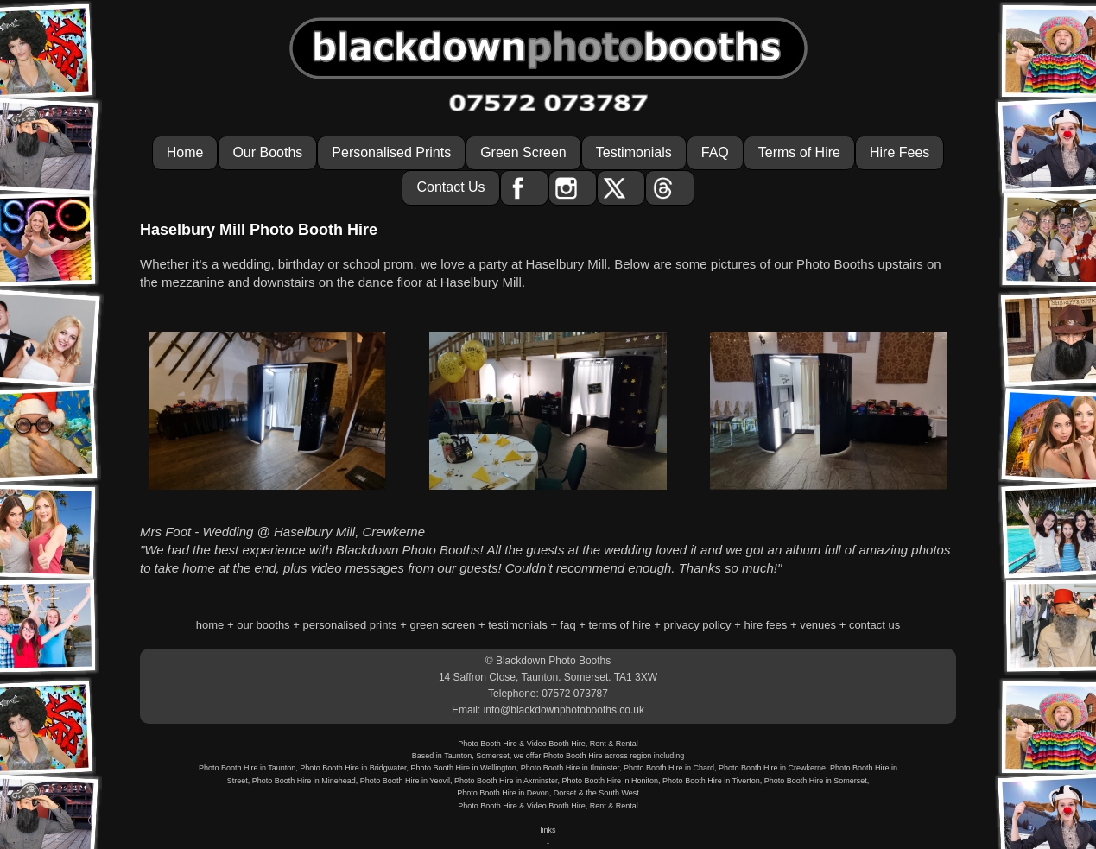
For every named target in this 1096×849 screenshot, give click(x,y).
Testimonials (634, 152)
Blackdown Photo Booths (553, 661)
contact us (874, 624)
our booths (263, 624)
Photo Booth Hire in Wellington (463, 767)
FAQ (715, 152)
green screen (442, 624)
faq (568, 624)
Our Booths (267, 152)
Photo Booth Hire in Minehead (304, 780)
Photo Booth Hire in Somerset (815, 780)
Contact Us (450, 187)
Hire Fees (899, 152)
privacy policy (698, 624)
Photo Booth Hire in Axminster (506, 780)
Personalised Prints (391, 152)
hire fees (765, 624)
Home (185, 152)
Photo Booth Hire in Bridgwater (353, 767)
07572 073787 (575, 693)
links (547, 830)
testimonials (518, 624)
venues (818, 624)
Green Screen (523, 152)
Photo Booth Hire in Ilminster (570, 767)
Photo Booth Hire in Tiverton (711, 780)
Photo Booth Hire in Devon (503, 793)
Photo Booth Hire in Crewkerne (772, 767)
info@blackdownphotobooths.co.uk (564, 710)
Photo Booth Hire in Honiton (610, 780)
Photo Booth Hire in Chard (669, 767)
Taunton (458, 755)
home (210, 624)
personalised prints (349, 624)
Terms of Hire (799, 152)
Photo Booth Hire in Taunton (247, 767)
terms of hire (620, 624)
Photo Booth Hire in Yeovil (405, 780)
